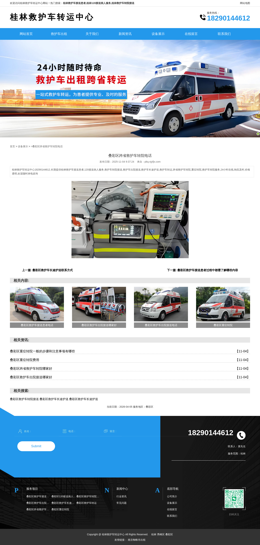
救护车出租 (59, 34)
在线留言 (191, 34)
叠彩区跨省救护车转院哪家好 (130, 368)
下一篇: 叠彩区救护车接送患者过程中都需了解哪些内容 (202, 270)
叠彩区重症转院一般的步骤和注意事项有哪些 (130, 351)
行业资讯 (121, 496)
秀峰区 (161, 534)
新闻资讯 (125, 34)
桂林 (154, 534)
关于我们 (92, 34)
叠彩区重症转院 (60, 509)
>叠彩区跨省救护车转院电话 (47, 146)
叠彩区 (169, 534)
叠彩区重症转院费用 (130, 359)
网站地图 (245, 3)
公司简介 (172, 496)
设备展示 (158, 34)
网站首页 (26, 34)
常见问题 (121, 502)
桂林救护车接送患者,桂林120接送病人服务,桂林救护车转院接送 (98, 3)
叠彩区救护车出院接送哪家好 (130, 377)
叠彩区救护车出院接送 (38, 502)
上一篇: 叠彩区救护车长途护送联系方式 (47, 270)
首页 (12, 146)
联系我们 (224, 34)
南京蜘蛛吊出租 (137, 539)
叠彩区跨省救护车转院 (38, 509)
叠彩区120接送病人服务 (64, 496)
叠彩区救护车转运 (86, 502)
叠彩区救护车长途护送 (64, 502)
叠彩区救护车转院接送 (88, 496)
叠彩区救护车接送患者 (38, 496)
